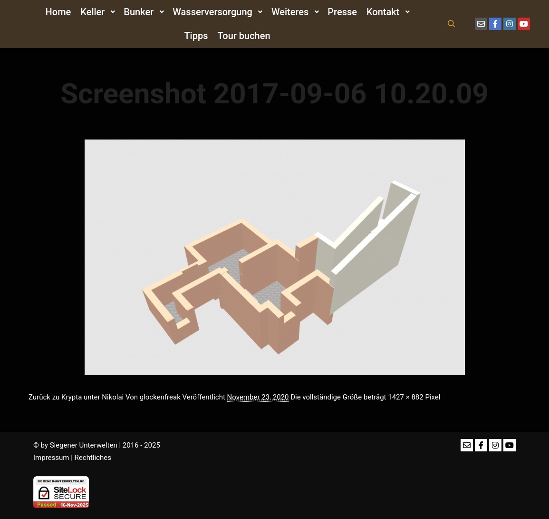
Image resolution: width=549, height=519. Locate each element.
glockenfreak (160, 397)
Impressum (51, 457)
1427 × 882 (405, 397)
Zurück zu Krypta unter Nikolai (76, 397)
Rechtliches (93, 457)
